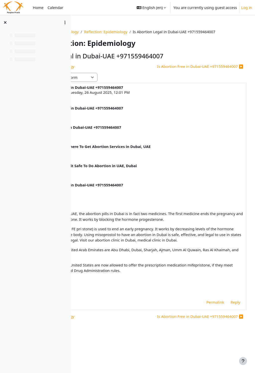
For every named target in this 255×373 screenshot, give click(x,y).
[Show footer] (243, 361)
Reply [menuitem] (226, 330)
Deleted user (112, 98)
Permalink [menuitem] (206, 330)
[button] (151, 7)
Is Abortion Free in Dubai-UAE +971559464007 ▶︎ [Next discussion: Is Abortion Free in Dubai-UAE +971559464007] (191, 71)
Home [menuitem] (38, 7)
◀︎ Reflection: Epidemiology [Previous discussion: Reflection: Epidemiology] (108, 71)
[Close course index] (5, 22)
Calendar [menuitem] (55, 7)
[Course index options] (65, 22)
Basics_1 (88, 31)
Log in (246, 7)
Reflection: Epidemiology (151, 31)
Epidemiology (113, 31)
